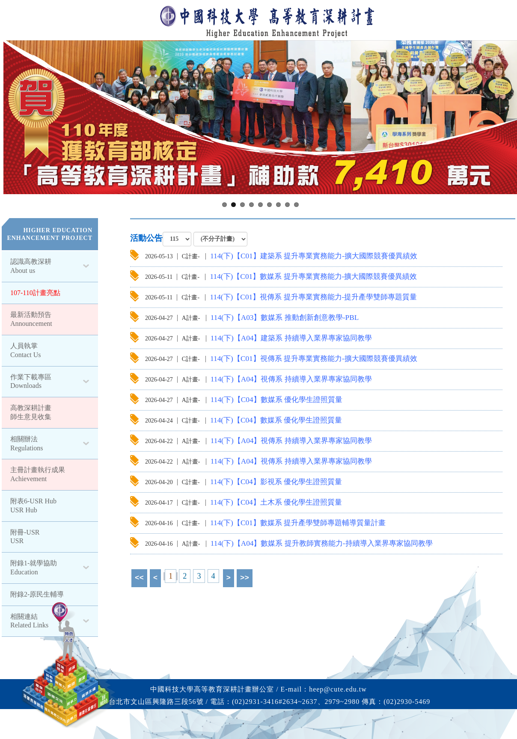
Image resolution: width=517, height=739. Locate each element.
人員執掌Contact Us (25, 350)
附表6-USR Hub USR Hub (33, 505)
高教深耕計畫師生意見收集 (30, 412)
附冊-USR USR (24, 537)
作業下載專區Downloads (30, 381)
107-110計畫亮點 (35, 292)
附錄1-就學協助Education (33, 567)
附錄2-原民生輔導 (37, 594)
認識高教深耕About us (30, 266)
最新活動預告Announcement (31, 319)
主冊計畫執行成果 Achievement (37, 474)
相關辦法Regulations (26, 443)
